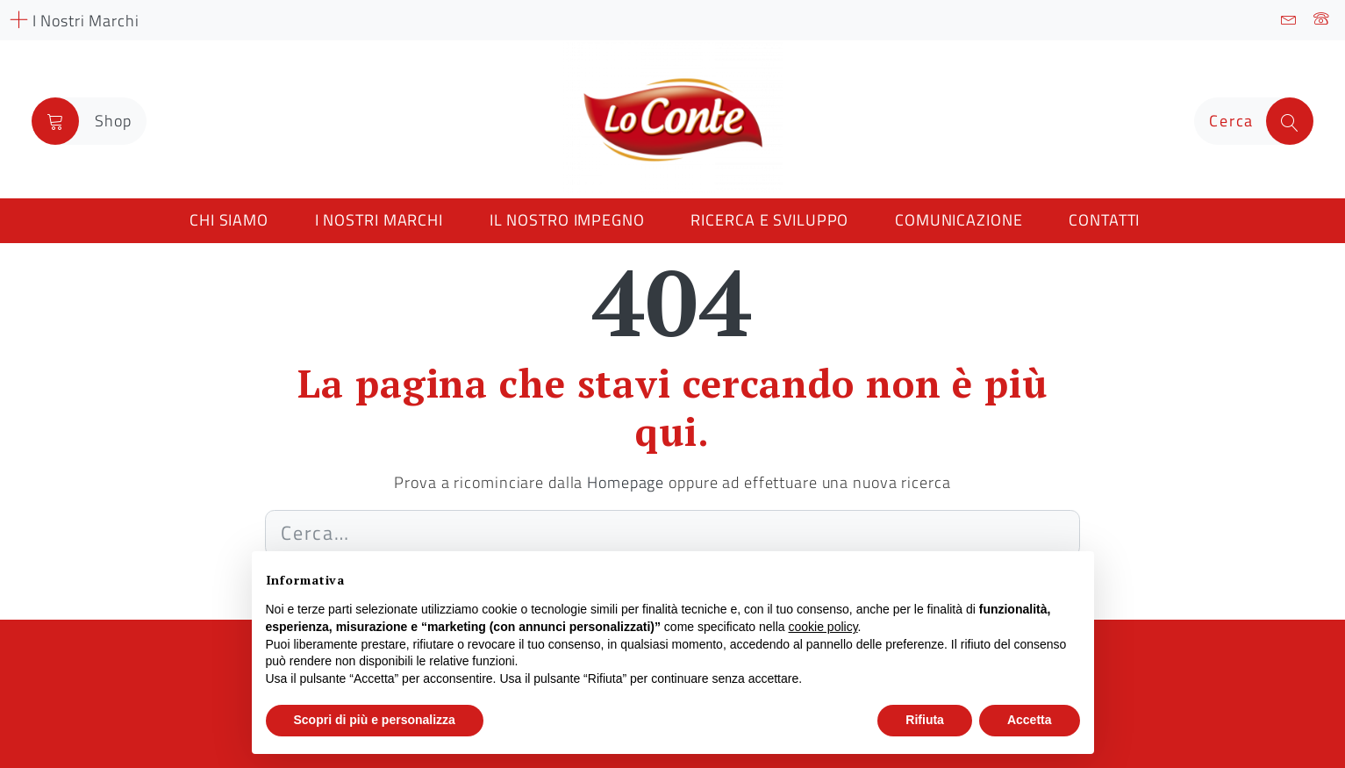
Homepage (625, 482)
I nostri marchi (379, 220)
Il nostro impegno (567, 220)
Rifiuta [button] (924, 720)
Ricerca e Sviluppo (769, 220)
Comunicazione (958, 220)
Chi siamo (229, 220)
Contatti (1104, 220)
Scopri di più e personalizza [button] (374, 720)
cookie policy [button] (822, 627)
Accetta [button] (1029, 720)
